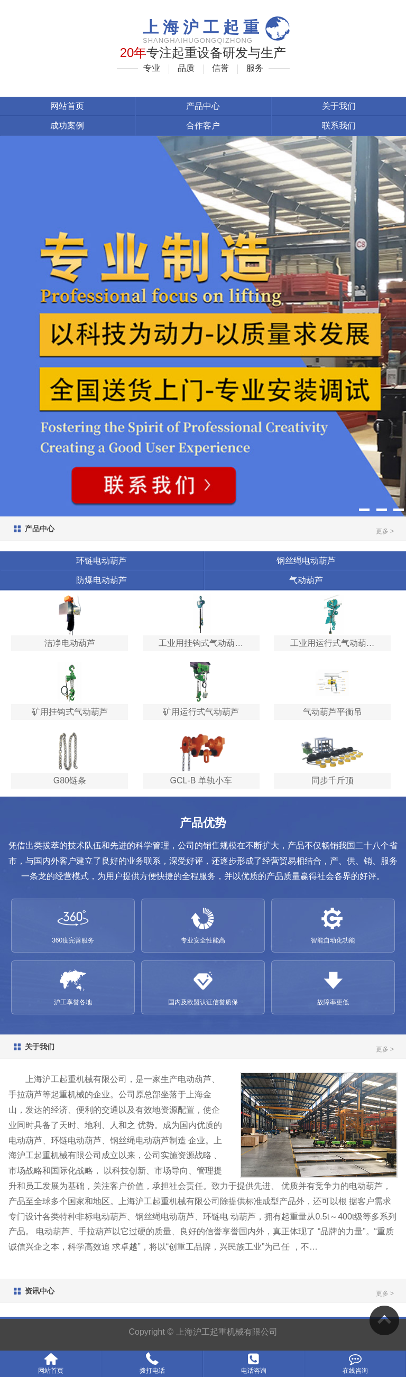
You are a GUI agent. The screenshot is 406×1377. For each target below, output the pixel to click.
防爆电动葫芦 (101, 580)
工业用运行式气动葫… (332, 643)
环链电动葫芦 (101, 560)
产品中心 (203, 105)
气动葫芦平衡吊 (332, 711)
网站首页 (67, 105)
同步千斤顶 (332, 780)
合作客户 (203, 125)
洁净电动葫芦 (69, 643)
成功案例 (67, 125)
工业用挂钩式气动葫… (201, 643)
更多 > (385, 531)
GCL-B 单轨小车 (201, 780)
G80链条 (69, 780)
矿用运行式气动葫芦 (201, 711)
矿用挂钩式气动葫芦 (70, 711)
